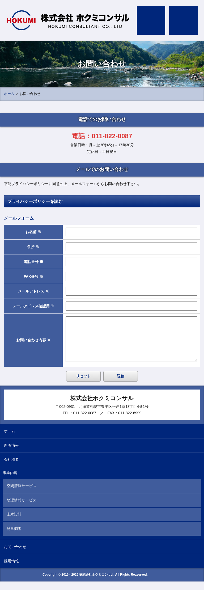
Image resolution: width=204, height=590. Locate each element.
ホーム (9, 94)
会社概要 (11, 468)
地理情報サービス (21, 509)
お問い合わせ (15, 555)
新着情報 (11, 454)
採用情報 (11, 569)
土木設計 (14, 523)
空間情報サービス (21, 494)
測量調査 (14, 537)
